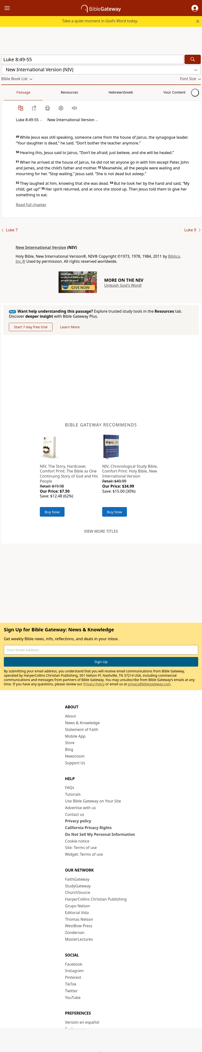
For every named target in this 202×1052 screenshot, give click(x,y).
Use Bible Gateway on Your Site (93, 801)
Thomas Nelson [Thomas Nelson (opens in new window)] (79, 919)
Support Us (75, 762)
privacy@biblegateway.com (149, 684)
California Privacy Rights (88, 827)
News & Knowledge (82, 722)
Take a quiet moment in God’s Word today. (100, 21)
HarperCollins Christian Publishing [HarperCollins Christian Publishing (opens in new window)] (96, 899)
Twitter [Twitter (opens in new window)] (71, 990)
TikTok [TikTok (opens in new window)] (71, 984)
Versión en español (82, 1022)
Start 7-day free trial (31, 326)
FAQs (69, 787)
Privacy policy (78, 821)
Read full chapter (31, 204)
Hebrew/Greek (64, 92)
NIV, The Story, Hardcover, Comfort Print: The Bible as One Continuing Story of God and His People (69, 474)
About (70, 716)
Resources (35, 92)
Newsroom (75, 756)
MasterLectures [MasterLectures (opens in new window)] (79, 939)
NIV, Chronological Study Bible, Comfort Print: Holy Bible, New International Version (130, 471)
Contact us (74, 814)
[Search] (192, 59)
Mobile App (75, 736)
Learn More (70, 326)
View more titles (101, 531)
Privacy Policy (93, 684)
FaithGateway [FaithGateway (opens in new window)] (77, 879)
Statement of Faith (81, 729)
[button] (194, 8)
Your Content (95, 92)
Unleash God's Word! (123, 285)
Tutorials (73, 794)
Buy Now (52, 511)
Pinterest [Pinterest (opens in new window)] (73, 977)
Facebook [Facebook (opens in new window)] (73, 964)
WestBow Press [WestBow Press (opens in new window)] (78, 925)
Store (70, 742)
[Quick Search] (92, 59)
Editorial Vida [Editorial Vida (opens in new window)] (77, 912)
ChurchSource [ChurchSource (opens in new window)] (77, 892)
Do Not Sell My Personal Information (100, 834)
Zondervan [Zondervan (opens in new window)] (74, 932)
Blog (69, 749)
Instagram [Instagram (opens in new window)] (74, 970)
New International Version (41, 247)
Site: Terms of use (81, 847)
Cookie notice (77, 841)
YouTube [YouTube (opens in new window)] (73, 997)
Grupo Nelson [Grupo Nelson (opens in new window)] (77, 906)
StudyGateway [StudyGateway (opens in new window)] (78, 886)
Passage (12, 92)
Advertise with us (80, 807)
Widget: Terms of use (84, 854)
